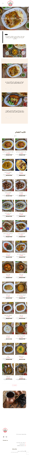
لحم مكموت (8, 376)
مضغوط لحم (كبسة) (8, 172)
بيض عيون (8, 335)
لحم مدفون (21, 213)
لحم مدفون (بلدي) (8, 213)
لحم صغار (21, 315)
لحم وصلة (21, 376)
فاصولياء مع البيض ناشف (21, 294)
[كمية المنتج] (18, 156)
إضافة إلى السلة (22, 175)
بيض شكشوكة (21, 356)
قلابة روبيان (8, 274)
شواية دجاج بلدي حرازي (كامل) (8, 151)
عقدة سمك (21, 274)
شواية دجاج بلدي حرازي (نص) (21, 151)
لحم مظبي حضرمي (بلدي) (8, 233)
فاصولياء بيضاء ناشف (8, 315)
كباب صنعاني (8, 254)
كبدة (8, 356)
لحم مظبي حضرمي (21, 233)
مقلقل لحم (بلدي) (8, 192)
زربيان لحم (21, 172)
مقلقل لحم (21, 192)
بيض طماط (8, 294)
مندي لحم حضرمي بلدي (21, 254)
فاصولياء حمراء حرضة (21, 335)
